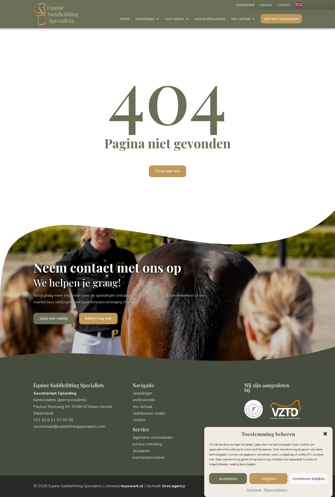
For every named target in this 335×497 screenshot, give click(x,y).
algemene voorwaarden (153, 437)
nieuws (266, 5)
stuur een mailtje (54, 318)
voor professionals (210, 19)
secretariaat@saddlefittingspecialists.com (69, 426)
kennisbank (245, 5)
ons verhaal (240, 19)
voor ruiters (174, 19)
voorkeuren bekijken (309, 479)
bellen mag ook (98, 318)
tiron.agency (173, 486)
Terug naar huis (167, 171)
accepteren (228, 479)
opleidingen (145, 19)
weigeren (268, 479)
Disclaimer (254, 490)
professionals (144, 400)
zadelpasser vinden (149, 413)
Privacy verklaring (275, 490)
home (125, 19)
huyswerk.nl (132, 486)
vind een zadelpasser (281, 18)
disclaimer (141, 451)
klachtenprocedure (148, 457)
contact (283, 5)
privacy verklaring (147, 444)
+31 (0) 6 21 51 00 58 (53, 420)
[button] (325, 434)
